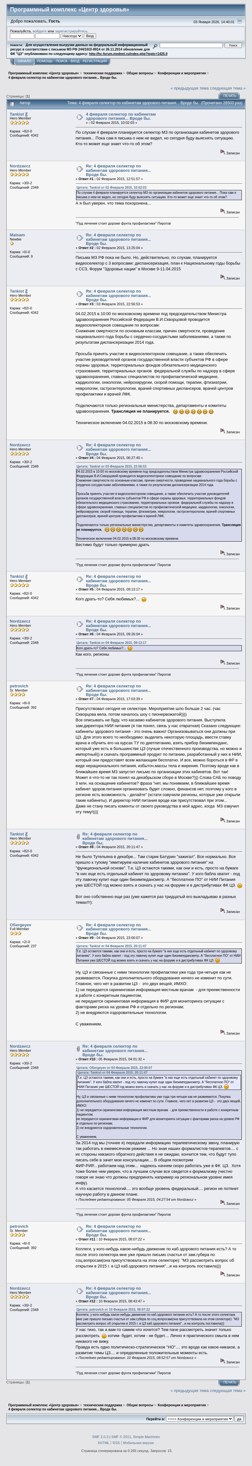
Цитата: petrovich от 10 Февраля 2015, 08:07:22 (113, 1309)
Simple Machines (146, 1437)
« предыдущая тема (190, 88)
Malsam (17, 235)
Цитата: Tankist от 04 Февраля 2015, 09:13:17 (112, 643)
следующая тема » (228, 88)
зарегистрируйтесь (71, 31)
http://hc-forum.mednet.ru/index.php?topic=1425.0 (128, 54)
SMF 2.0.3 (100, 1437)
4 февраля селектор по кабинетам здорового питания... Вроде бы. (121, 116)
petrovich (19, 686)
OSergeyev (20, 924)
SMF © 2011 (121, 1437)
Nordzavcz (20, 166)
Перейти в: (155, 1419)
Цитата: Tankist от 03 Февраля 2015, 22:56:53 (112, 466)
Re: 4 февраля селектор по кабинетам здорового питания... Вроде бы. (118, 170)
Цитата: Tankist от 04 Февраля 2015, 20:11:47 (112, 946)
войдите (40, 31)
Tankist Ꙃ (18, 114)
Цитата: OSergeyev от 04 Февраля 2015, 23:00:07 (114, 1068)
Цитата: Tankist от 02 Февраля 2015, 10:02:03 (112, 187)
